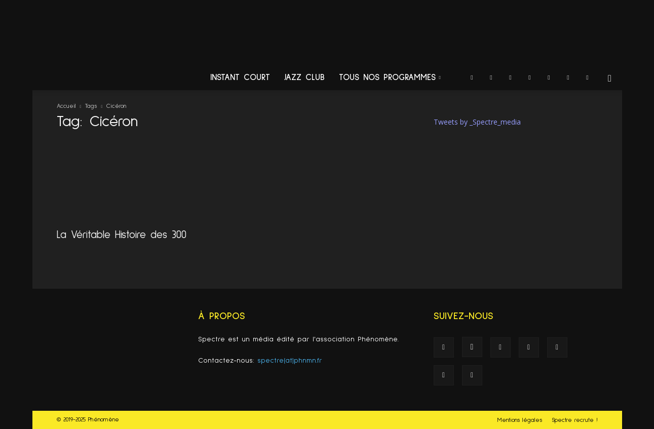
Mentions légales (519, 420)
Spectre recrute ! (575, 420)
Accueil (66, 106)
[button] (610, 79)
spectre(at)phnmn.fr (289, 360)
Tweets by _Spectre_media (477, 122)
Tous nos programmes (390, 77)
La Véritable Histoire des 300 (121, 234)
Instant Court (240, 77)
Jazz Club (304, 77)
